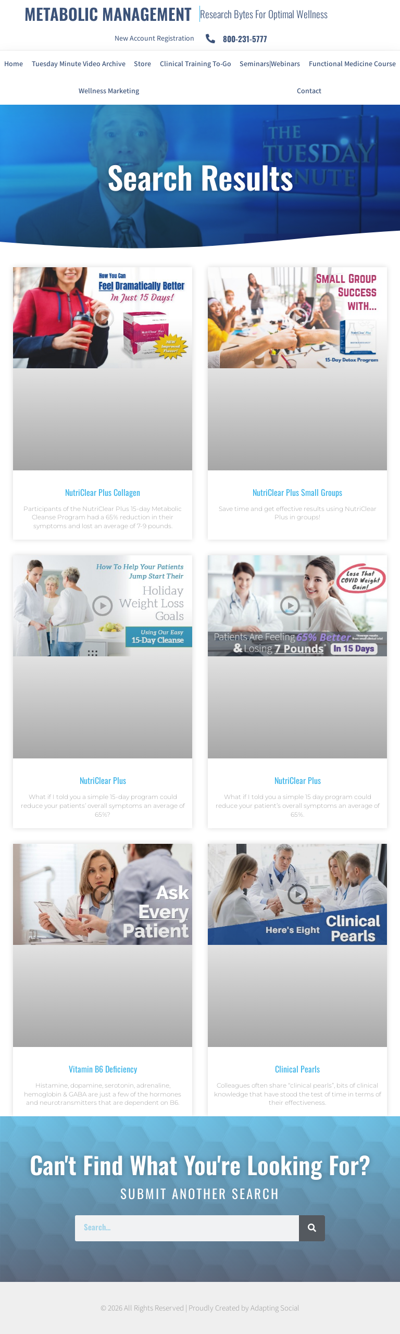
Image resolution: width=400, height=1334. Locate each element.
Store (142, 64)
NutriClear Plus (103, 780)
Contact (309, 91)
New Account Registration (154, 38)
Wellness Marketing (109, 91)
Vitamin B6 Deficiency (103, 1069)
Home (13, 64)
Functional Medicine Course (352, 64)
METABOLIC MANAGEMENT (108, 14)
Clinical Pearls (297, 1069)
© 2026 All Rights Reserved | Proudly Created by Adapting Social (200, 1308)
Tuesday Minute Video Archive (79, 64)
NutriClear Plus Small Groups (297, 492)
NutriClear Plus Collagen (102, 492)
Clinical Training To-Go (195, 64)
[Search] (312, 1228)
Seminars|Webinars (270, 64)
